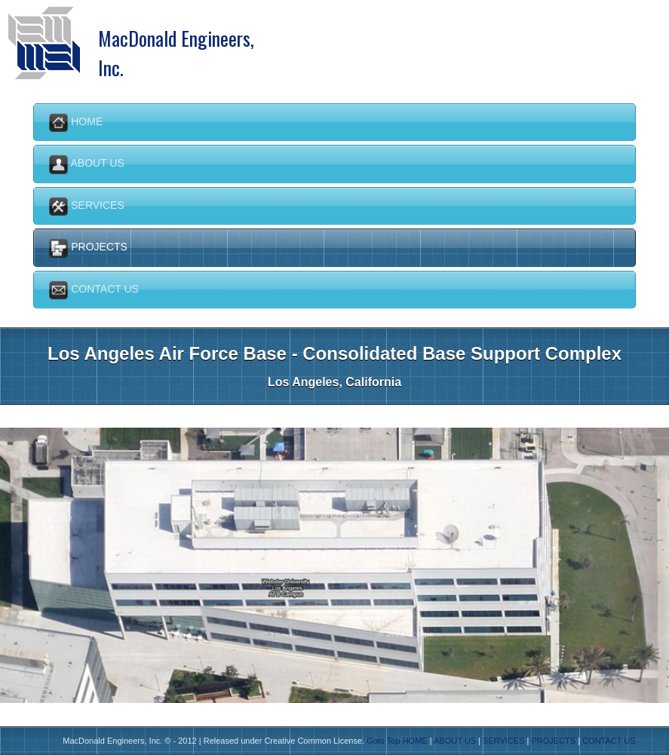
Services (86, 206)
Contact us (94, 290)
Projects (88, 247)
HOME (415, 740)
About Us (86, 164)
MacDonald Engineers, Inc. (176, 40)
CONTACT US (609, 740)
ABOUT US (455, 740)
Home (76, 122)
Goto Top (383, 740)
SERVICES (503, 740)
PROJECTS (553, 740)
